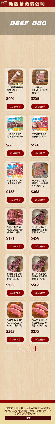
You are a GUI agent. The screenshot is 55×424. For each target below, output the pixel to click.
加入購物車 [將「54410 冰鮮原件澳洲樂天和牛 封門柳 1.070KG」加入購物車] (40, 246)
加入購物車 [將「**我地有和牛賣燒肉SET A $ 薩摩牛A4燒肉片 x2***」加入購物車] (40, 199)
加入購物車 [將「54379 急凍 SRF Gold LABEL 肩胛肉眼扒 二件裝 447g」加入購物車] (15, 246)
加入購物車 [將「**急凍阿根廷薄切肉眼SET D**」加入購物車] (15, 199)
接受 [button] (28, 418)
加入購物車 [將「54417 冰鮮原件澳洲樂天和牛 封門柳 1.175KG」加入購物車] (40, 292)
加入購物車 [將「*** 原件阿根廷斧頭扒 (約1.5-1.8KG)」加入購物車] (15, 106)
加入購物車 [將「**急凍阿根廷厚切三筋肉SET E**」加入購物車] (15, 153)
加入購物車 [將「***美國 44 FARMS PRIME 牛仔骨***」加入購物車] (40, 106)
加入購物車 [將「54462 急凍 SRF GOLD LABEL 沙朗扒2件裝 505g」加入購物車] (15, 339)
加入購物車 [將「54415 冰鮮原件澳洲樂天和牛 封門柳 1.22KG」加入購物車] (15, 292)
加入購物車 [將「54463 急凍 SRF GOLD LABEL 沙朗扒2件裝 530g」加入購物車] (40, 339)
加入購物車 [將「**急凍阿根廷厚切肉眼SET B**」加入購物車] (40, 153)
